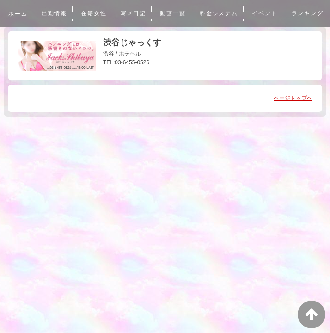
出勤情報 (54, 13)
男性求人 (61, 67)
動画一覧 (174, 13)
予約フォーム (147, 40)
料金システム (221, 13)
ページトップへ (293, 98)
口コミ (191, 40)
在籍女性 (95, 13)
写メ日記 (134, 13)
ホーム (18, 14)
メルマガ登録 (234, 40)
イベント (267, 13)
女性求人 (21, 67)
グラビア (101, 40)
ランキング (58, 40)
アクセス (280, 40)
